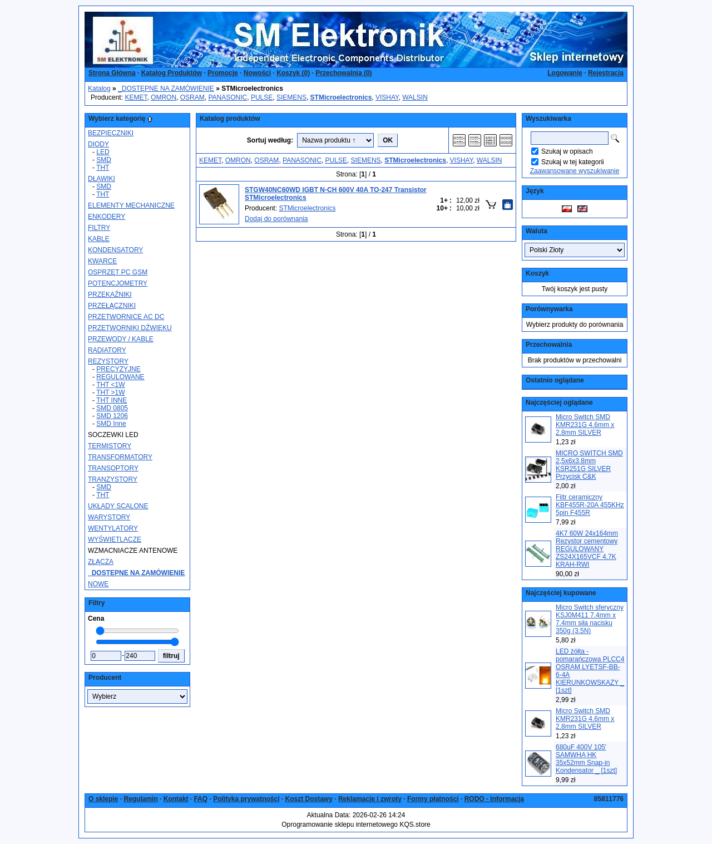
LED (102, 152)
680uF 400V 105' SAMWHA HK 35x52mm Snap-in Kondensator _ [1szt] (586, 758)
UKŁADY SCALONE (118, 506)
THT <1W (110, 385)
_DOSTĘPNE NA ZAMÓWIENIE (166, 88)
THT (102, 167)
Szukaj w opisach (567, 151)
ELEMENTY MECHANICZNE (131, 205)
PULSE (262, 97)
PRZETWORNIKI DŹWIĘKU (130, 328)
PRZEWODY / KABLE (121, 339)
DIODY (98, 144)
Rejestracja (606, 73)
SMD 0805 (112, 408)
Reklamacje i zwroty (370, 799)
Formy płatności (433, 799)
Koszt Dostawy (309, 799)
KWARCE (102, 261)
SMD (103, 160)
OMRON (163, 97)
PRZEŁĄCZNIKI (112, 306)
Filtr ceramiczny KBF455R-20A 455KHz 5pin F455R (590, 505)
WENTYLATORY (113, 528)
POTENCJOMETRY (117, 283)
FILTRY (99, 228)
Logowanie (564, 73)
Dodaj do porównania (276, 219)
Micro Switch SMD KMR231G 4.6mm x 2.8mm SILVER (585, 424)
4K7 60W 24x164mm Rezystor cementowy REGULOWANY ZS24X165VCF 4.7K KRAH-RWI (587, 548)
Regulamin (140, 799)
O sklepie (103, 799)
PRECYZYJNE (118, 369)
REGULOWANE (120, 377)
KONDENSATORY (115, 250)
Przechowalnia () (343, 73)
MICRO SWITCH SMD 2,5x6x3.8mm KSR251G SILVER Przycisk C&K (589, 464)
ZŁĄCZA (100, 562)
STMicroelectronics (307, 208)
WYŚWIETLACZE (114, 539)
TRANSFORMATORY (120, 457)
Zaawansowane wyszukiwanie (575, 171)
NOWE (98, 584)
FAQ (200, 799)
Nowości (257, 73)
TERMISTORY (109, 446)
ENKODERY (106, 216)
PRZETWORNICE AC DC (126, 317)
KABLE (99, 239)
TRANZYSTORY (112, 479)
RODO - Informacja (494, 799)
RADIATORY (107, 350)
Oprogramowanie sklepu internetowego (339, 824)
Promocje (222, 73)
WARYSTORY (109, 517)
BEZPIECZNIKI (111, 133)
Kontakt (176, 799)
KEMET (136, 97)
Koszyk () (293, 73)
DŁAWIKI (101, 179)
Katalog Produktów (171, 73)
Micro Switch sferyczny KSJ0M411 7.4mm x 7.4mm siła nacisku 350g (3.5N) (590, 619)
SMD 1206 (112, 416)
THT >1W (110, 392)
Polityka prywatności (246, 799)
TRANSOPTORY (113, 468)
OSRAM (192, 97)
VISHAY (387, 97)
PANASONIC (227, 97)
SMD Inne (111, 424)
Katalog (99, 88)
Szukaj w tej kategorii (572, 162)
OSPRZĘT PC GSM (117, 272)
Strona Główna (112, 73)
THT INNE (111, 400)
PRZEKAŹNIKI (110, 294)
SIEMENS (291, 97)
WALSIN (415, 97)
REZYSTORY (108, 361)
